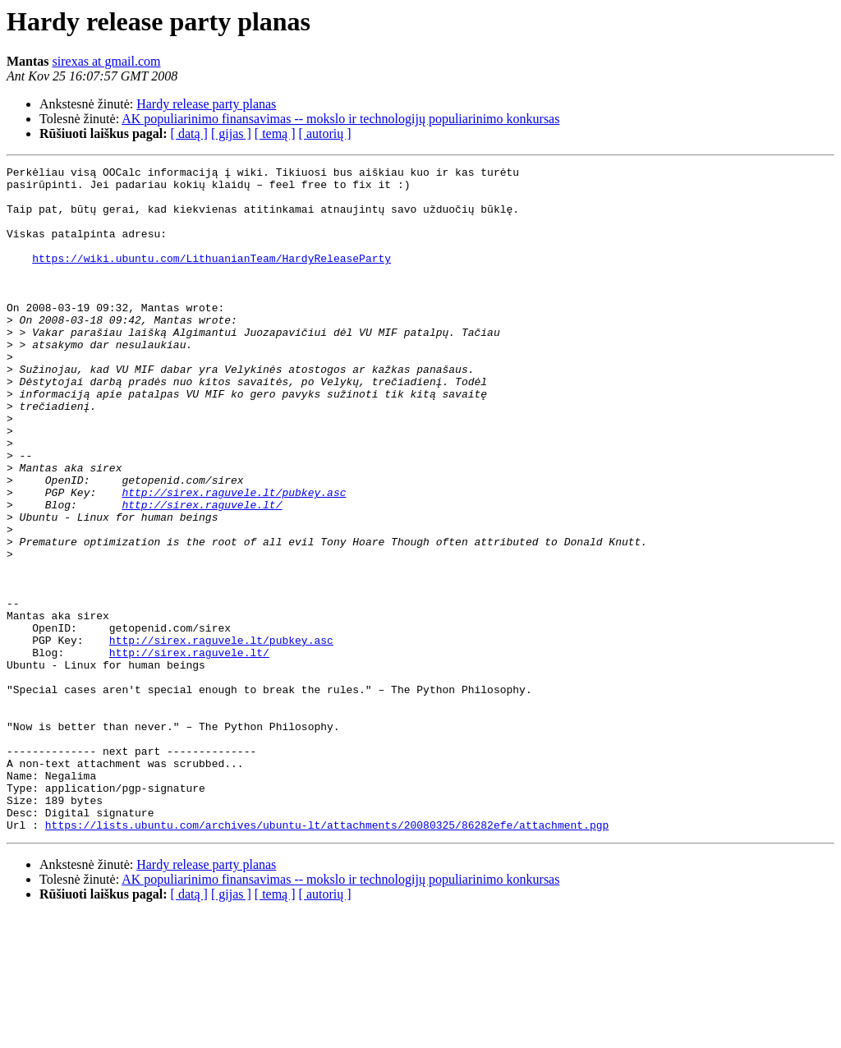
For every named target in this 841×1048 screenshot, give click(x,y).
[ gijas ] (231, 133)
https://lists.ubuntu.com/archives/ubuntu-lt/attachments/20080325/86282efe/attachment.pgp (327, 957)
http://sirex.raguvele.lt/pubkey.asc (234, 558)
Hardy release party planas (206, 104)
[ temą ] (275, 133)
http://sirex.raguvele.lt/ (202, 573)
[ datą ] (189, 133)
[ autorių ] (325, 133)
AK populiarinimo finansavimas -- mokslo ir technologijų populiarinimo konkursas (340, 119)
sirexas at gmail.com (107, 61)
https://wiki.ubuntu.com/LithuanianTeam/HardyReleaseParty (211, 277)
